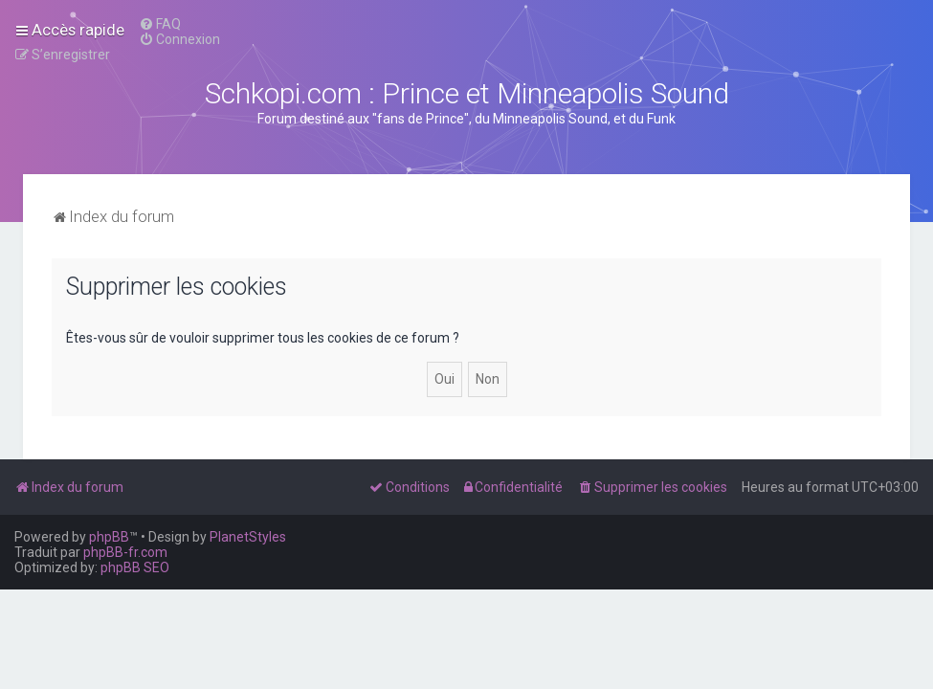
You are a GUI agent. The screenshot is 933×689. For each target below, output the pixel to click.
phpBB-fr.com (125, 552)
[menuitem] (160, 24)
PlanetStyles (248, 537)
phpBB (109, 537)
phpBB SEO (134, 567)
